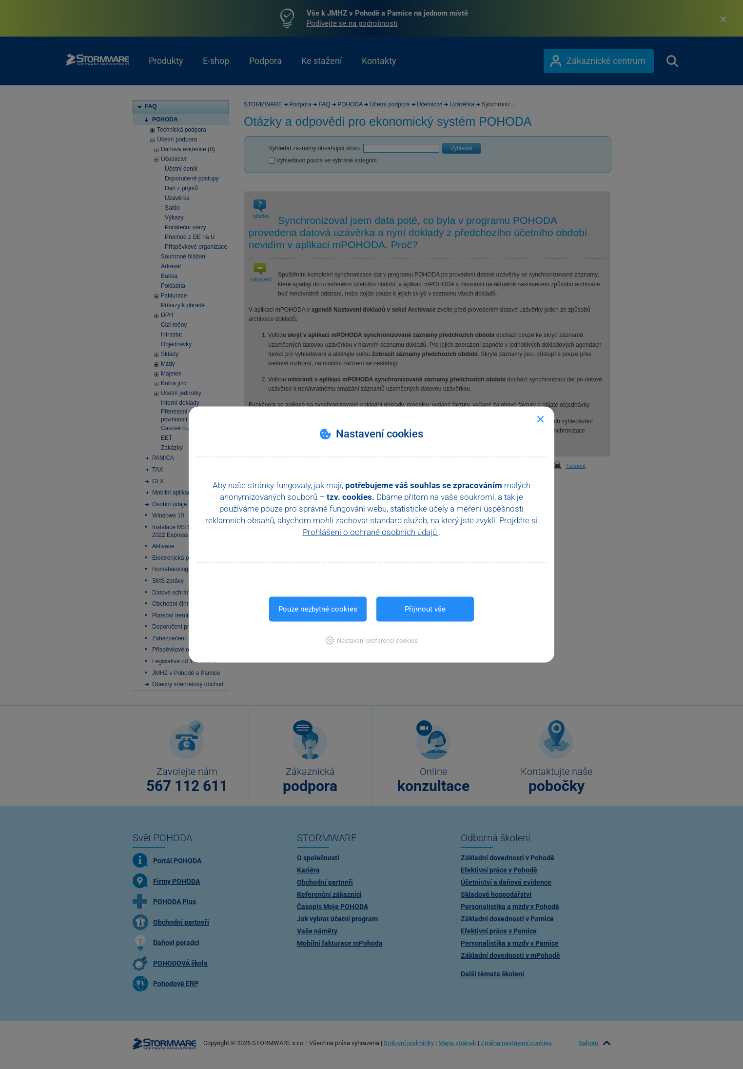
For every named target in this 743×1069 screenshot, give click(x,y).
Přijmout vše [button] (425, 609)
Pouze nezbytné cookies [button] (317, 609)
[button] (372, 640)
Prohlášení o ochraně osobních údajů (371, 532)
